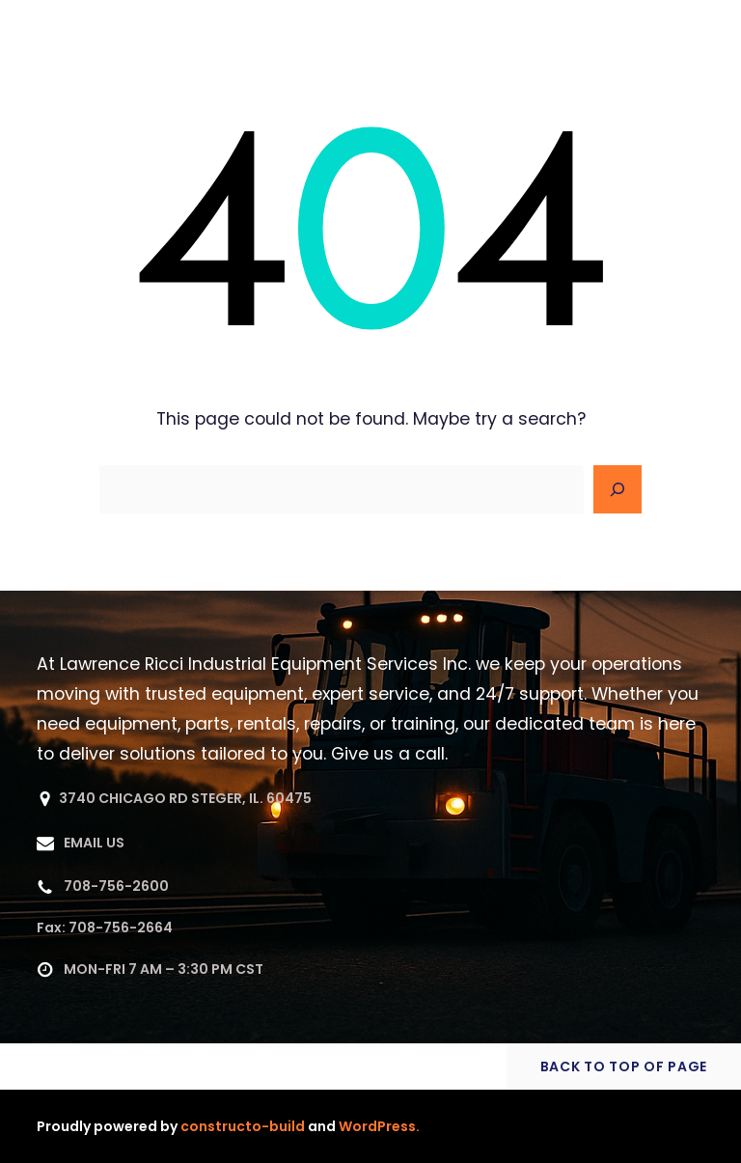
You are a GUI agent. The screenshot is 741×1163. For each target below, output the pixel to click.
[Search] (617, 489)
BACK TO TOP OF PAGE (623, 1066)
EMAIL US (94, 842)
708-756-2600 (116, 886)
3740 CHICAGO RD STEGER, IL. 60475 (185, 798)
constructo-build (243, 1126)
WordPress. (379, 1126)
